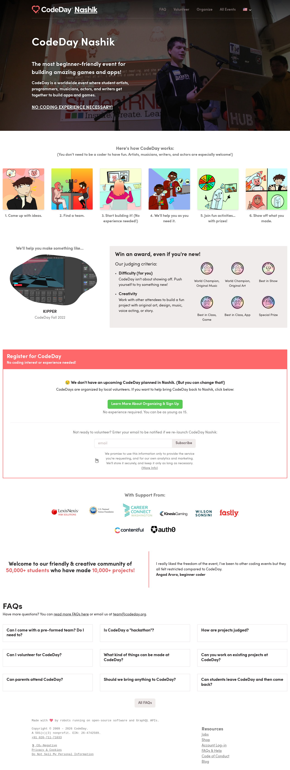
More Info (150, 468)
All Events (228, 10)
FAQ (162, 10)
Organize (205, 10)
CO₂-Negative (45, 745)
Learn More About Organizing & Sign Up (145, 404)
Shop (206, 740)
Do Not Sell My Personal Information (63, 754)
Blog (205, 762)
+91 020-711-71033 (47, 737)
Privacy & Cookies (47, 750)
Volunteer (181, 10)
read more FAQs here (71, 614)
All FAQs (145, 703)
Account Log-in (214, 745)
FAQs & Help (212, 751)
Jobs (205, 735)
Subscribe (184, 443)
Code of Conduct (215, 756)
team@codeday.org (129, 614)
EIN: (76, 733)
